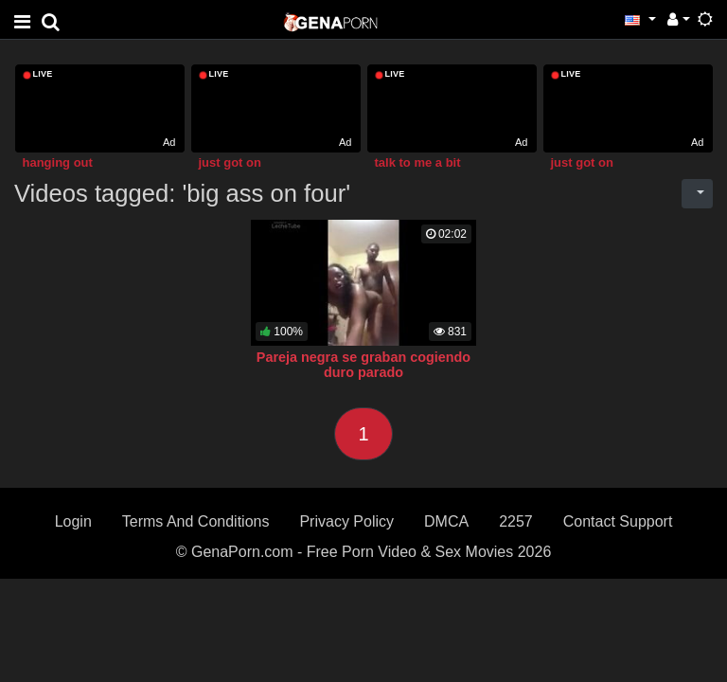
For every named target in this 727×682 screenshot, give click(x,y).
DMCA (446, 521)
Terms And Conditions (196, 521)
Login (73, 521)
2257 (516, 521)
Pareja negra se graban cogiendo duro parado (363, 365)
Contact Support (618, 521)
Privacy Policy (346, 521)
